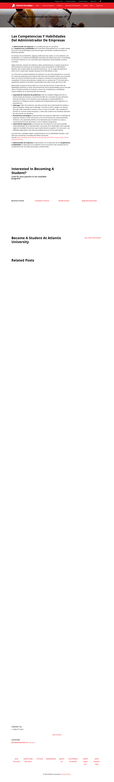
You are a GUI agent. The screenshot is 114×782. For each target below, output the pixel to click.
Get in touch (57, 735)
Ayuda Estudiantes (83, 1)
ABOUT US (61, 760)
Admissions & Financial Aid (72, 5)
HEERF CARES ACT (85, 761)
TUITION (39, 759)
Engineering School (89, 201)
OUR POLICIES (16, 760)
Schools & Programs (47, 5)
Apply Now (31, 5)
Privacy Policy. (66, 774)
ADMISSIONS (51, 759)
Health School (63, 201)
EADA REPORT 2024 (97, 761)
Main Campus (30, 742)
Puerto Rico (99, 5)
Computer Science (42, 201)
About (37, 5)
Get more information (93, 238)
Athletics (85, 5)
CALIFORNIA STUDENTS (73, 760)
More (91, 5)
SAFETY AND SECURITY (28, 760)
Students (59, 5)
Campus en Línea (59, 1)
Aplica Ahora (93, 1)
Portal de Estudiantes (71, 1)
